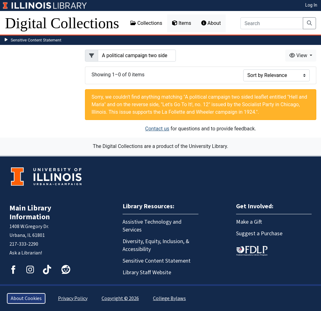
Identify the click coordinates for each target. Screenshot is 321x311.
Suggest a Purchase (259, 233)
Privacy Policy (72, 298)
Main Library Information (30, 212)
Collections (146, 23)
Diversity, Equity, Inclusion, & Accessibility (156, 245)
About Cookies (26, 298)
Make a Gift (249, 222)
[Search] (271, 23)
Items (181, 23)
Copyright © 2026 (120, 298)
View (298, 55)
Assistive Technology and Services (152, 226)
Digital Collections (62, 23)
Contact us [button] (157, 129)
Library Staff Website (147, 272)
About (211, 23)
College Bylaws (169, 298)
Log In (311, 5)
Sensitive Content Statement (36, 40)
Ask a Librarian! (25, 252)
